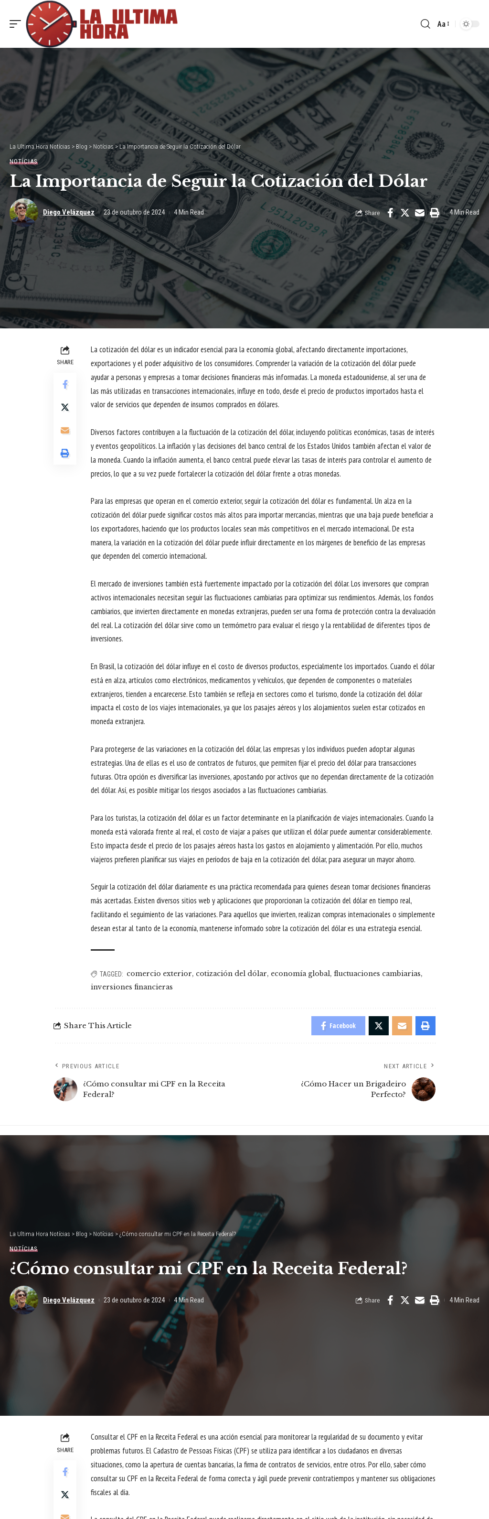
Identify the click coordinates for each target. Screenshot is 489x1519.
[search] (425, 24)
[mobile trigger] (18, 24)
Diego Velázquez (69, 212)
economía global (300, 973)
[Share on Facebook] (390, 212)
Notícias (24, 161)
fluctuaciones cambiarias (377, 973)
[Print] (434, 212)
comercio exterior (159, 973)
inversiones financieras (132, 987)
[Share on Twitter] (405, 212)
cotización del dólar (231, 973)
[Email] (419, 212)
